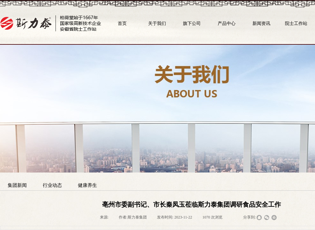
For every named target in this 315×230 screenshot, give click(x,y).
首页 (122, 23)
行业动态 (52, 185)
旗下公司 (192, 23)
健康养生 (87, 185)
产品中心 (227, 23)
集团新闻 (17, 185)
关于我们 (157, 23)
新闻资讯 (261, 23)
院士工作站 (296, 23)
